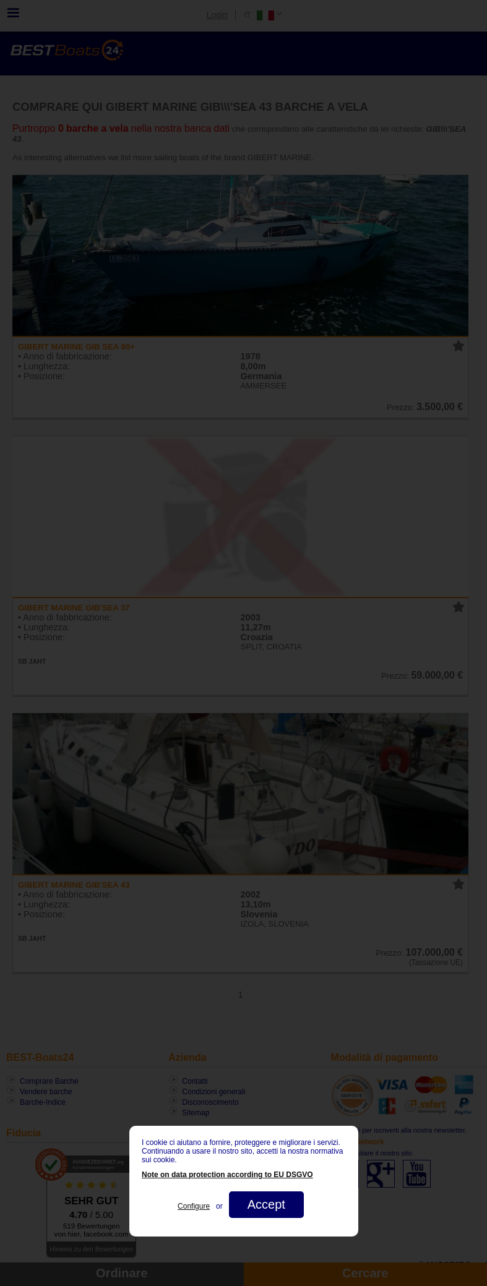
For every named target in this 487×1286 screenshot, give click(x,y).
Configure (194, 1206)
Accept (266, 1204)
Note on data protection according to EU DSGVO (227, 1174)
